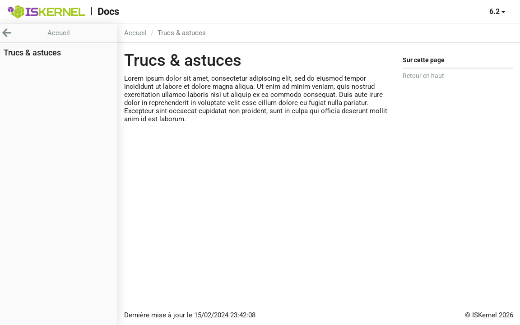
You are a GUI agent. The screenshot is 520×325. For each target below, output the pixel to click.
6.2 (497, 11)
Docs (108, 11)
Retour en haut (423, 75)
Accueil (135, 33)
